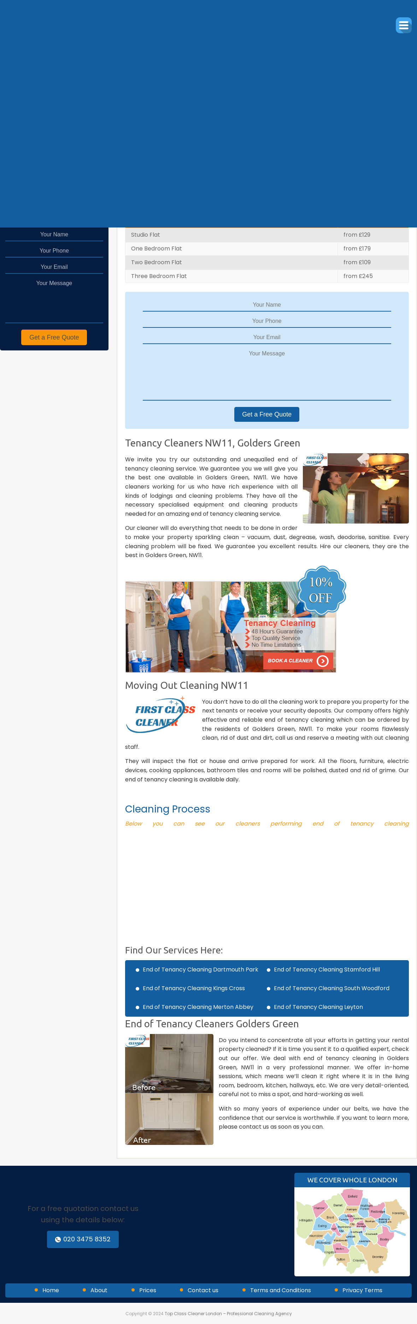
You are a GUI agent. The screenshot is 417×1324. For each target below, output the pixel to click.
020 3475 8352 (83, 1239)
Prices (147, 1290)
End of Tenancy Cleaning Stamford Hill (327, 969)
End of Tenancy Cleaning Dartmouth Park (200, 969)
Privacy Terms (362, 1290)
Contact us (203, 1290)
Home (50, 1290)
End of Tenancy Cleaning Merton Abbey (198, 1007)
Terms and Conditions (280, 1290)
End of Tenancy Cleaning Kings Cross (194, 988)
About (98, 1290)
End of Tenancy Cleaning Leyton (318, 1007)
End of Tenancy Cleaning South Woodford (331, 988)
